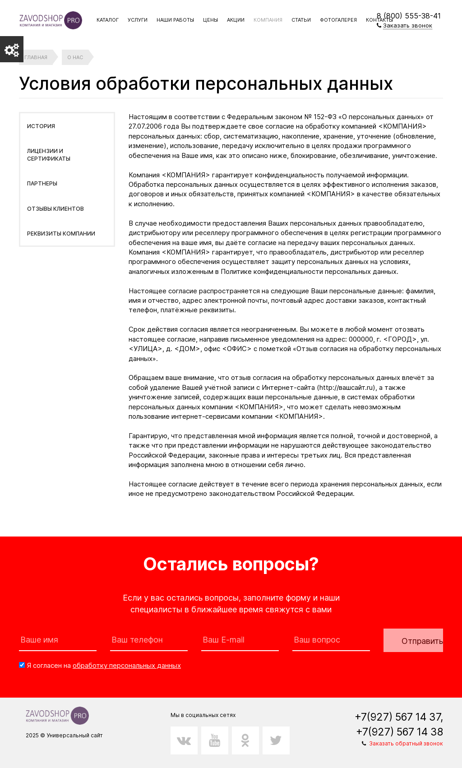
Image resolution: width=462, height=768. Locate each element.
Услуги (138, 20)
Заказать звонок (407, 25)
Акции (236, 20)
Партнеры (42, 183)
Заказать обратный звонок (406, 743)
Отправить (422, 641)
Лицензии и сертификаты (48, 155)
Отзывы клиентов (55, 208)
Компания (268, 20)
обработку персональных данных (127, 665)
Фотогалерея (338, 20)
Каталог (108, 20)
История (41, 126)
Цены (210, 20)
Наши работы (175, 20)
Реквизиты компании (61, 233)
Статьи (301, 20)
